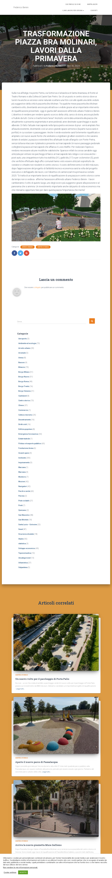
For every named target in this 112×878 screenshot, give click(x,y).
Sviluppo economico (26, 548)
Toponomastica (24, 553)
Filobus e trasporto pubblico (29, 443)
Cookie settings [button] (10, 872)
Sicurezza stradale (26, 534)
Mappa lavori (92, 4)
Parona (21, 496)
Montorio (22, 477)
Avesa (20, 358)
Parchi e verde (24, 491)
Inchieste (22, 458)
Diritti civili (22, 424)
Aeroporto (22, 339)
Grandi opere (23, 453)
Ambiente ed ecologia (27, 343)
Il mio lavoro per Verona (73, 10)
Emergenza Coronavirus (28, 434)
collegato (37, 287)
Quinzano (22, 510)
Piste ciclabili (23, 501)
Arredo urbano (27, 247)
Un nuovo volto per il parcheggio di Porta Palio (42, 673)
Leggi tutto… (20, 684)
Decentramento (24, 420)
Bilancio (21, 367)
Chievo (21, 405)
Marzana (22, 467)
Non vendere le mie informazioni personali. (20, 867)
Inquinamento (24, 463)
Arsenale (22, 353)
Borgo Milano (24, 372)
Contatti (94, 10)
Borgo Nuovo (23, 377)
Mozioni (21, 482)
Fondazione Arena (25, 448)
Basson (21, 362)
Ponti (20, 505)
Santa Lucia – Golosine (27, 524)
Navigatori (22, 486)
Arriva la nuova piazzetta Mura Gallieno (38, 840)
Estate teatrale (24, 439)
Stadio (21, 539)
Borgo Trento (23, 386)
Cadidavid (22, 396)
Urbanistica (23, 563)
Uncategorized (24, 558)
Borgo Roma (23, 381)
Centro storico (43, 247)
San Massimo (24, 515)
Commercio (23, 410)
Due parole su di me (73, 4)
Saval (20, 529)
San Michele (23, 520)
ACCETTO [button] (23, 872)
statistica (22, 544)
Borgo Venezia (24, 391)
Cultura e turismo (25, 415)
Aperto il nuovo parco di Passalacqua (36, 757)
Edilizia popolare (25, 429)
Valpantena (22, 567)
